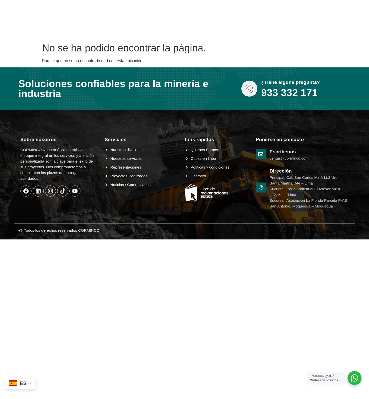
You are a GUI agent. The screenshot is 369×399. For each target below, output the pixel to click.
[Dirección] (261, 188)
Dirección (281, 171)
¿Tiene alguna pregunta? (290, 82)
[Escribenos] (261, 154)
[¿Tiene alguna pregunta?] (249, 89)
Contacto (180, 7)
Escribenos (283, 151)
